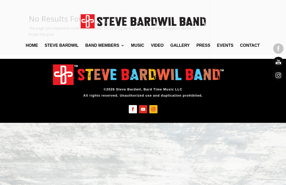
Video (157, 46)
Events (225, 46)
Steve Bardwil (61, 46)
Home (32, 46)
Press (203, 46)
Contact (250, 46)
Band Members (102, 46)
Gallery (180, 46)
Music (137, 46)
